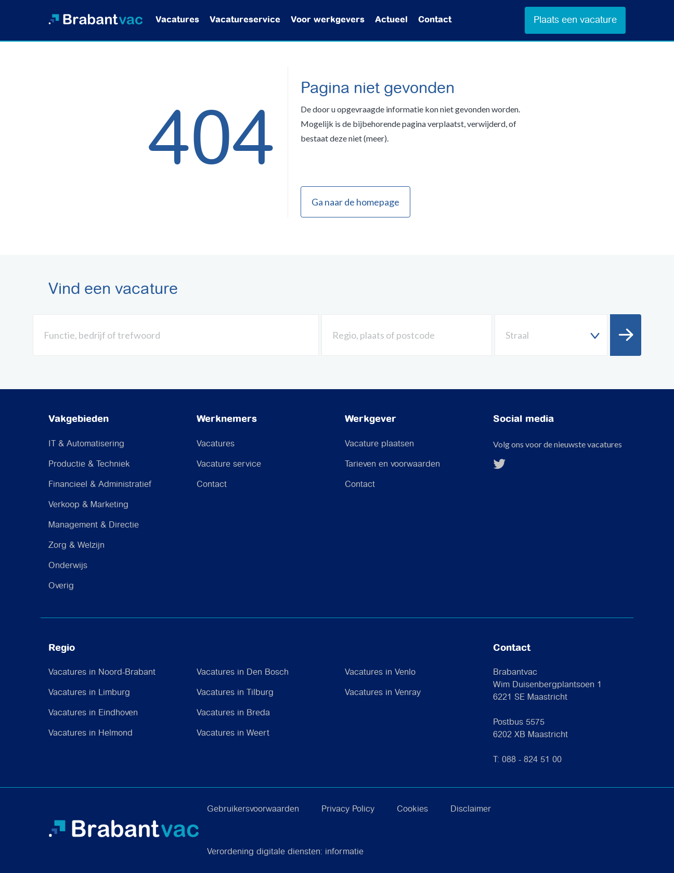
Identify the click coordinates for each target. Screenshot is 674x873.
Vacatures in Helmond (90, 733)
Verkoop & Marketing (88, 504)
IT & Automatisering (86, 444)
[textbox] (551, 335)
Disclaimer (470, 809)
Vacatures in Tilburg (235, 692)
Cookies (412, 809)
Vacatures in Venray (383, 692)
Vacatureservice (245, 20)
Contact (434, 20)
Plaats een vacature (575, 20)
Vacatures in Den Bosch (243, 672)
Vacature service (229, 464)
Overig (61, 586)
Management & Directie (93, 525)
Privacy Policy (347, 809)
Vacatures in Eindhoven (93, 713)
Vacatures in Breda (233, 713)
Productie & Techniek (89, 464)
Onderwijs (67, 565)
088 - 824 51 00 (532, 759)
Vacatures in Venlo (380, 672)
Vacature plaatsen (379, 444)
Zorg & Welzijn (76, 545)
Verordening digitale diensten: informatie (285, 852)
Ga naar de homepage (355, 202)
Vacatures (177, 20)
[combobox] (551, 335)
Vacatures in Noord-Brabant (101, 672)
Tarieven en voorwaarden (392, 464)
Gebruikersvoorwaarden (253, 809)
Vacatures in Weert (233, 733)
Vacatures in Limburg (89, 692)
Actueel (391, 20)
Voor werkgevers (328, 20)
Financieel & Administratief (99, 484)
